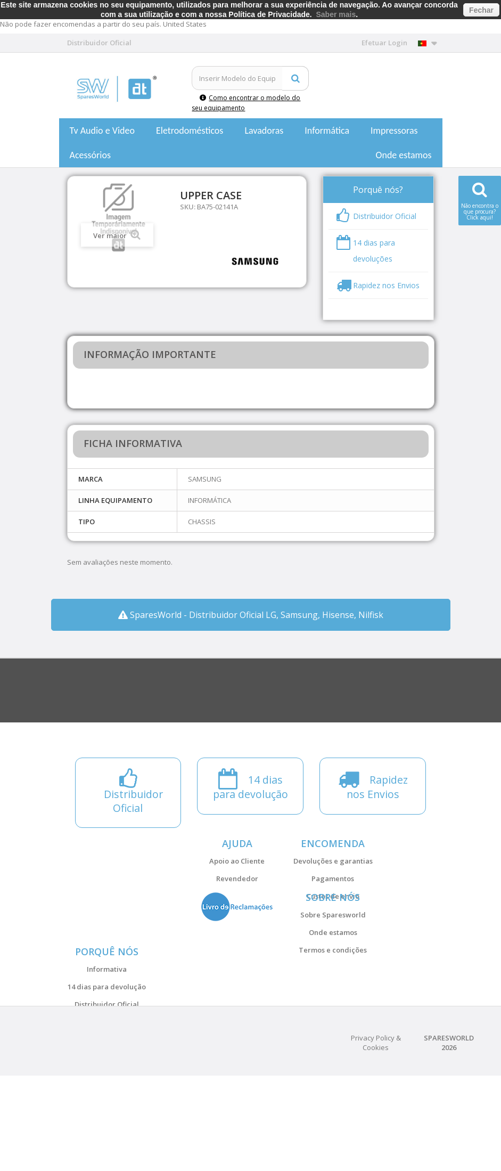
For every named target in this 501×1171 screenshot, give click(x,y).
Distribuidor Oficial (107, 1067)
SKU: (187, 207)
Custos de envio (333, 896)
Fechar (481, 10)
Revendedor (237, 878)
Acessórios (90, 155)
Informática (327, 130)
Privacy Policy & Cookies (376, 1138)
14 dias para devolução (107, 1050)
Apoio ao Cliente (237, 861)
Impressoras (394, 130)
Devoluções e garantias (333, 861)
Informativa (107, 1032)
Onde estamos (404, 155)
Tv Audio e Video (102, 130)
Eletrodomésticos (189, 130)
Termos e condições (333, 982)
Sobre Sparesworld (333, 947)
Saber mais (336, 14)
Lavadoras (263, 130)
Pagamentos (332, 878)
